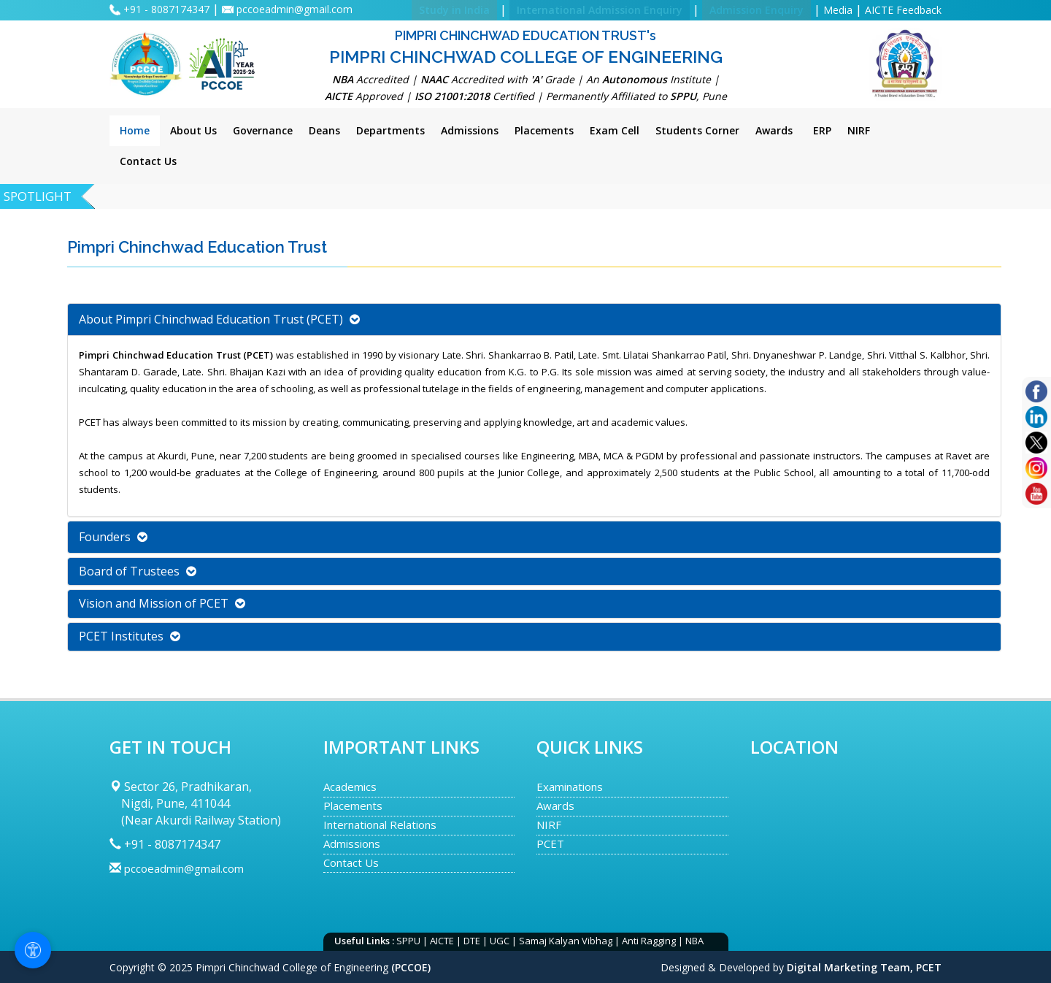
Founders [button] (113, 537)
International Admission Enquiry (599, 10)
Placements (352, 805)
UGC (499, 940)
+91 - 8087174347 (167, 9)
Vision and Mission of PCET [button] (162, 603)
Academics (350, 786)
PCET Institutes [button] (129, 636)
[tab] (534, 319)
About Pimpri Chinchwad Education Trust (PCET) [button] (219, 319)
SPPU (408, 940)
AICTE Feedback (903, 10)
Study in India (454, 10)
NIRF (548, 824)
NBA (694, 940)
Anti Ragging (649, 940)
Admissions (351, 843)
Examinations (569, 786)
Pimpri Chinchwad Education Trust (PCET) (176, 355)
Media (837, 10)
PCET (550, 843)
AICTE (442, 940)
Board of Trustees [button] (137, 571)
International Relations (379, 824)
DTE (471, 940)
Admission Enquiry (756, 10)
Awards (555, 805)
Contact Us (351, 862)
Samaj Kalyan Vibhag (565, 940)
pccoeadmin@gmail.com (294, 9)
